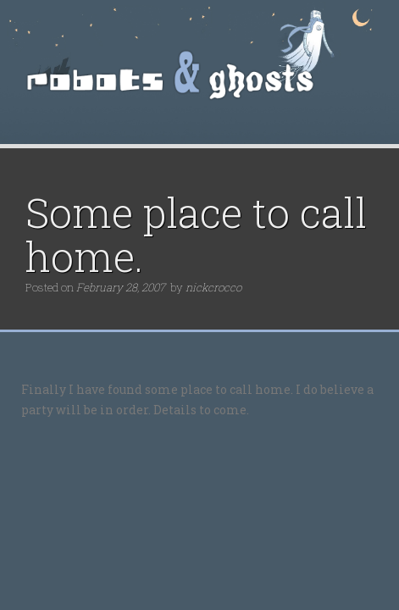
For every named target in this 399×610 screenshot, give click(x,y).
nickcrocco (213, 287)
